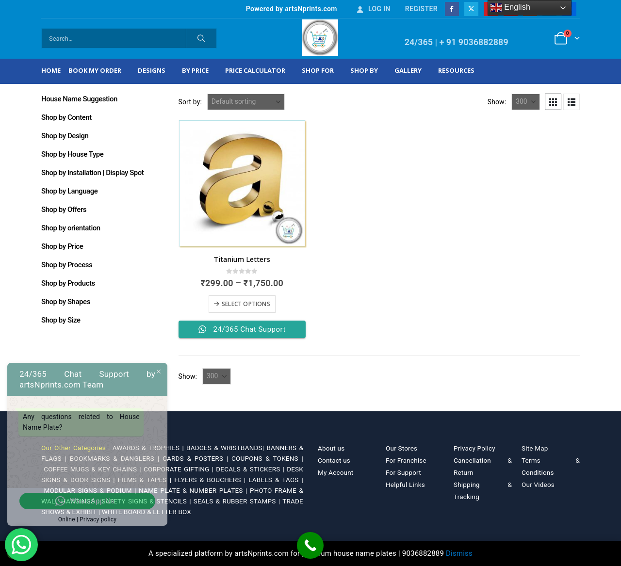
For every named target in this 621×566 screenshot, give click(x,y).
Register (421, 9)
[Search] (201, 38)
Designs (151, 70)
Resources (456, 70)
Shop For (318, 70)
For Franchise (406, 460)
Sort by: (190, 102)
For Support (403, 472)
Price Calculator (255, 70)
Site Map (535, 448)
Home (51, 70)
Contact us (334, 460)
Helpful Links (405, 484)
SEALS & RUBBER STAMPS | (238, 501)
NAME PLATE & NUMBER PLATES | (194, 490)
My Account (335, 472)
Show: (497, 102)
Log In (373, 9)
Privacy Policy (474, 448)
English (510, 8)
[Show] (525, 102)
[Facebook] (452, 9)
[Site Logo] (320, 37)
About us (331, 448)
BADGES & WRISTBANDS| (226, 448)
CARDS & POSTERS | (197, 458)
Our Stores (401, 448)
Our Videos (538, 484)
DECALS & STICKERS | (251, 469)
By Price (195, 70)
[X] (471, 9)
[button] (553, 102)
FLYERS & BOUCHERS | (211, 480)
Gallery (408, 70)
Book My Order (94, 70)
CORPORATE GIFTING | (180, 469)
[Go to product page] (242, 183)
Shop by (364, 70)
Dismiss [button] (459, 553)
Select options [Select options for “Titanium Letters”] (246, 304)
